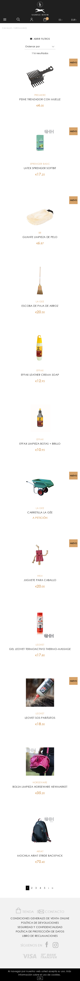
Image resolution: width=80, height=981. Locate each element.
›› (52, 887)
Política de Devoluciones (40, 922)
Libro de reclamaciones (40, 935)
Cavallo (7, 28)
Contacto (50, 911)
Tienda (25, 910)
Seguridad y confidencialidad (40, 927)
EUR (73, 19)
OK (39, 978)
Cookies (55, 974)
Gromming (20, 28)
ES (60, 19)
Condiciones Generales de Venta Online (40, 918)
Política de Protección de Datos (40, 931)
